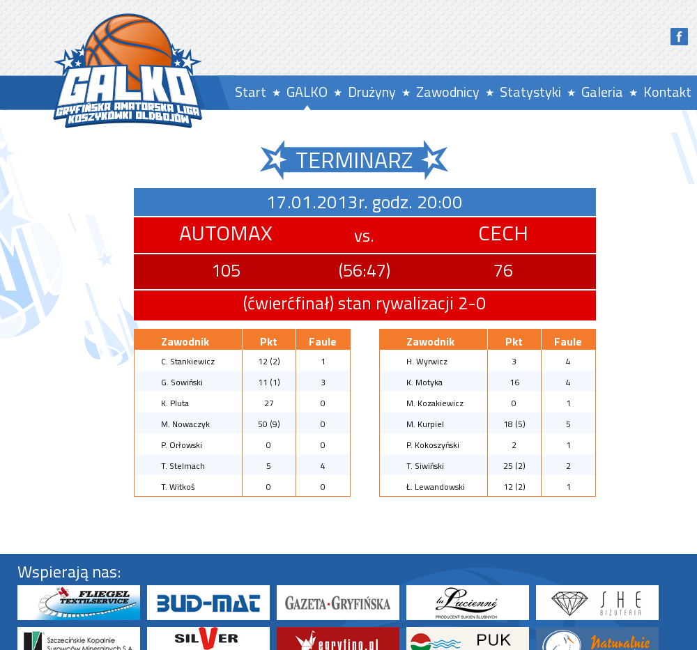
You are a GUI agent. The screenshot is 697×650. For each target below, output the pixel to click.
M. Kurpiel (425, 424)
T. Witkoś (178, 486)
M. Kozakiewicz (435, 403)
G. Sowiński (182, 382)
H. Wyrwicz (426, 361)
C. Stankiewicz (188, 361)
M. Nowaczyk (185, 424)
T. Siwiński (425, 465)
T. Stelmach (183, 465)
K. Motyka (424, 382)
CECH (503, 233)
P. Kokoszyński (432, 444)
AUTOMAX (226, 233)
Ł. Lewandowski (435, 486)
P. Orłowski (181, 444)
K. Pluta (175, 403)
